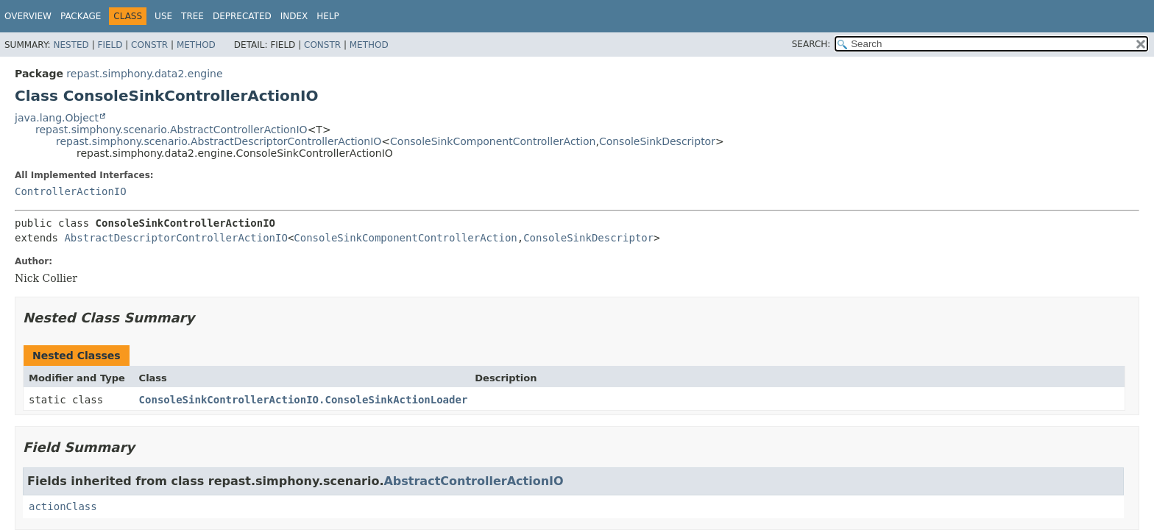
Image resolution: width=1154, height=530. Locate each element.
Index (294, 16)
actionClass (63, 506)
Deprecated (242, 16)
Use (163, 16)
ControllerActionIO (71, 191)
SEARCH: (811, 44)
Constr (149, 45)
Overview (28, 16)
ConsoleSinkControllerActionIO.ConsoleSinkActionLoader (303, 400)
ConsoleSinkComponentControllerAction (492, 141)
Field (109, 45)
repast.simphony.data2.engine (144, 74)
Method (196, 45)
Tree (192, 16)
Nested (70, 45)
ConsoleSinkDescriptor (657, 141)
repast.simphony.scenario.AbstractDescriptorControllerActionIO (218, 141)
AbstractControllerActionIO (473, 481)
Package (80, 16)
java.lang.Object (57, 118)
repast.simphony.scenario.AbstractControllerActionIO (171, 129)
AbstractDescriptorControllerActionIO (175, 238)
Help (327, 16)
